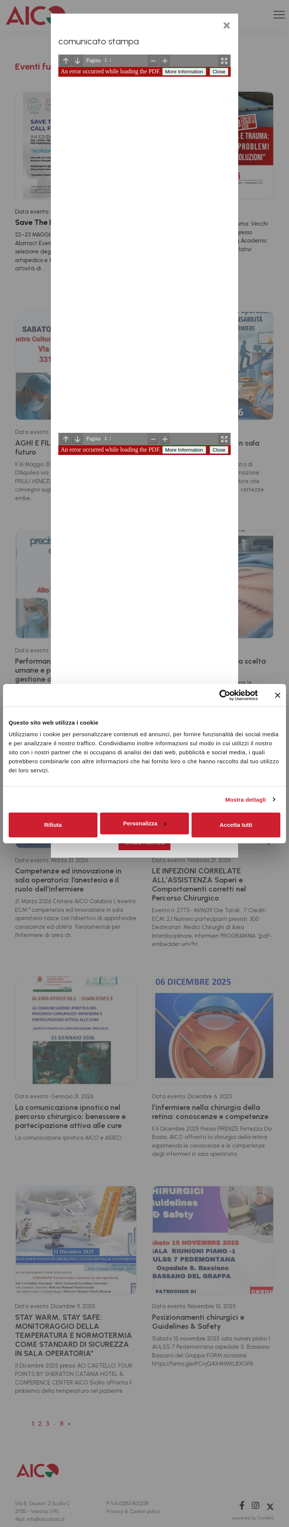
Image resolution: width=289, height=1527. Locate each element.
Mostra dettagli (245, 799)
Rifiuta (53, 825)
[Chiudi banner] (277, 695)
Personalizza (144, 823)
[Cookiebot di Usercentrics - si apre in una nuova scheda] (225, 695)
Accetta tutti (236, 825)
